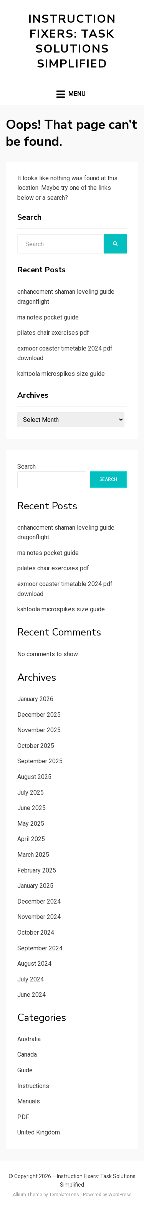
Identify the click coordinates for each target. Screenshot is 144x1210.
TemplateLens (64, 1194)
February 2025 (36, 870)
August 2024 (34, 963)
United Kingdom (38, 1132)
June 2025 (31, 808)
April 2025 (31, 839)
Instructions (33, 1086)
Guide (25, 1070)
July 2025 (30, 792)
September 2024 (40, 948)
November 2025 (39, 730)
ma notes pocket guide (48, 317)
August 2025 (34, 776)
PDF (23, 1117)
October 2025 (35, 745)
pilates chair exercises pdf (53, 332)
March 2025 (33, 854)
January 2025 (35, 885)
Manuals (28, 1101)
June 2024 (31, 994)
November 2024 (39, 916)
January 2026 (35, 699)
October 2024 (35, 932)
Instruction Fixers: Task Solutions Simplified (72, 41)
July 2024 (30, 979)
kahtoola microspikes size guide (61, 373)
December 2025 (39, 714)
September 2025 (40, 761)
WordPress (120, 1194)
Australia (29, 1039)
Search (26, 466)
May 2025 (30, 823)
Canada (27, 1054)
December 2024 (39, 901)
